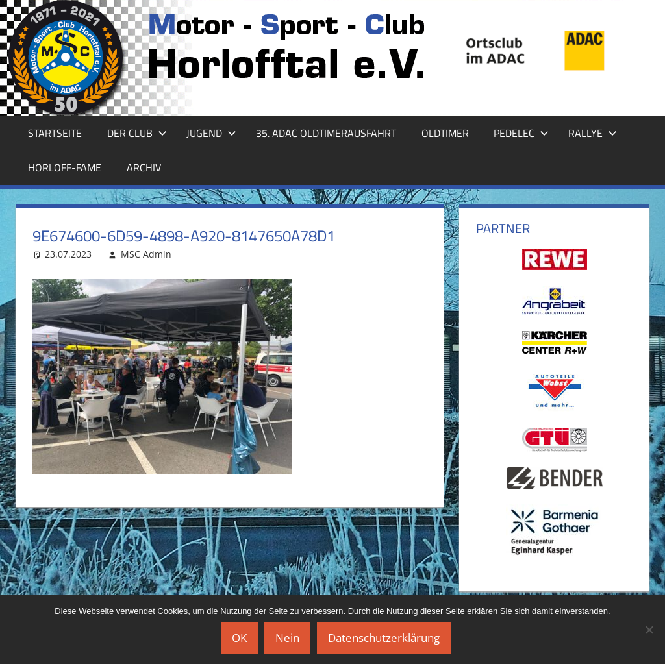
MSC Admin (146, 254)
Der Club (137, 133)
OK (239, 637)
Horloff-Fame (64, 167)
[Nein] (648, 629)
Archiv (144, 167)
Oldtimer (445, 133)
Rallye (592, 133)
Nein (287, 637)
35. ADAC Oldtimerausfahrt (326, 133)
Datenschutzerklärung (384, 637)
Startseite (55, 133)
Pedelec (521, 133)
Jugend (211, 133)
